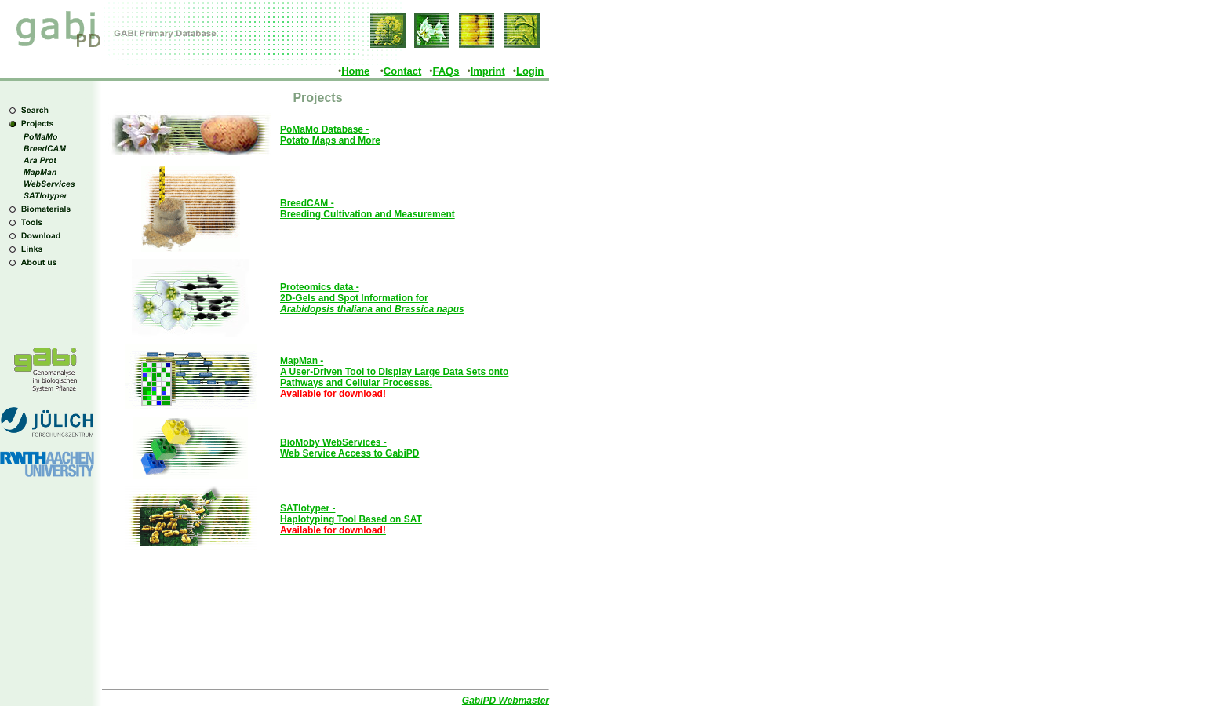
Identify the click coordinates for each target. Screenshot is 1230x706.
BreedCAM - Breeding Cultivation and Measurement (367, 209)
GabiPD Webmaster (505, 700)
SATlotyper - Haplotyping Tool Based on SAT (351, 519)
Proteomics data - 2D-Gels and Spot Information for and (372, 298)
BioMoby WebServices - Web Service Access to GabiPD (349, 448)
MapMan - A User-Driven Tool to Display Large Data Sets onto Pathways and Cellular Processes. (394, 377)
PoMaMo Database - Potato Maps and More (330, 135)
